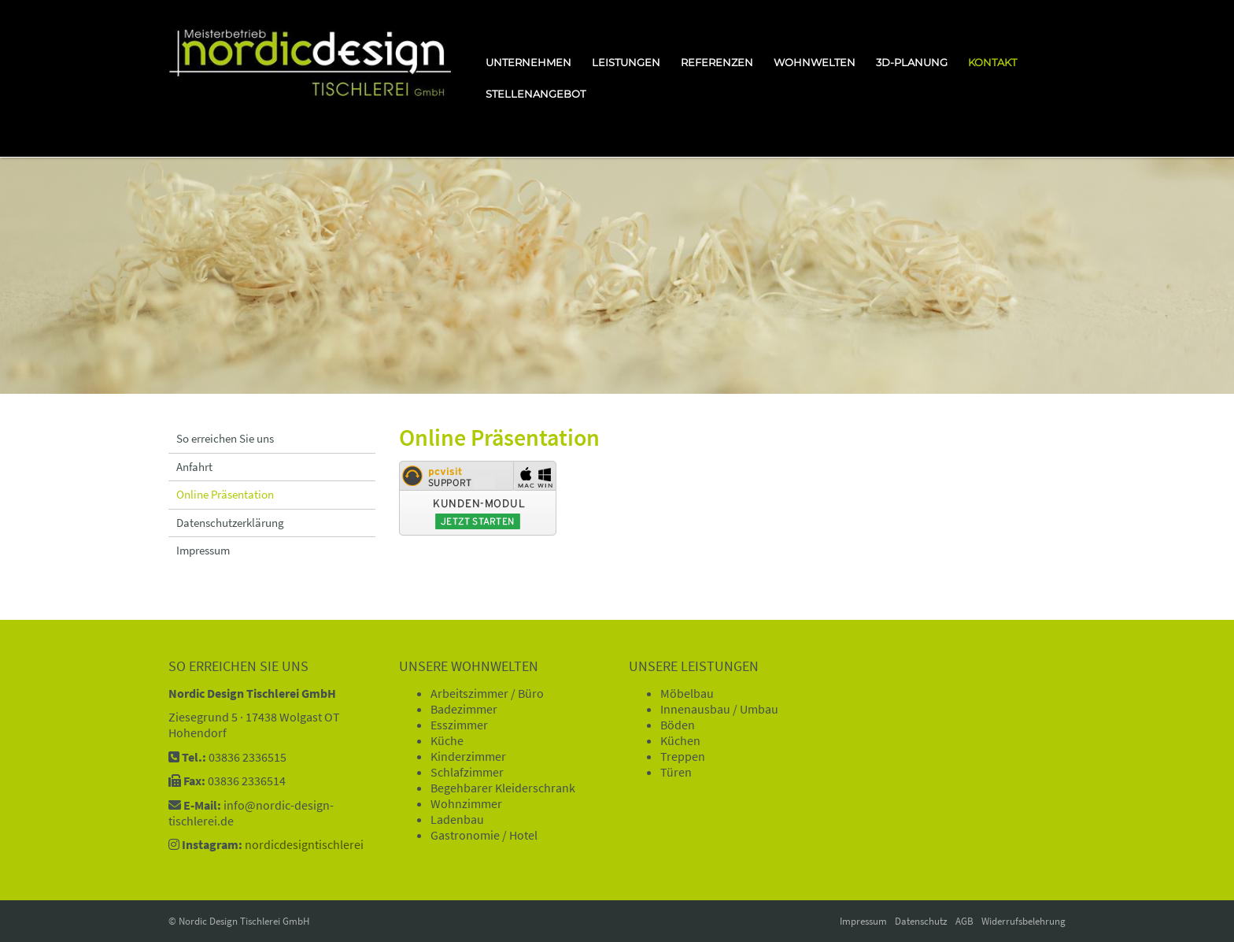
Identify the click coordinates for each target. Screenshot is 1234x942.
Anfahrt (194, 466)
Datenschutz (921, 921)
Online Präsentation (225, 494)
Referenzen (717, 62)
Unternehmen (528, 62)
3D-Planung (912, 62)
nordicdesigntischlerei (304, 844)
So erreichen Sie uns (225, 438)
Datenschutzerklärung (230, 522)
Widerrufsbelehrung (1023, 921)
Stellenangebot (536, 93)
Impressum (203, 550)
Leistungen (626, 62)
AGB (964, 921)
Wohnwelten (814, 62)
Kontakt (992, 62)
